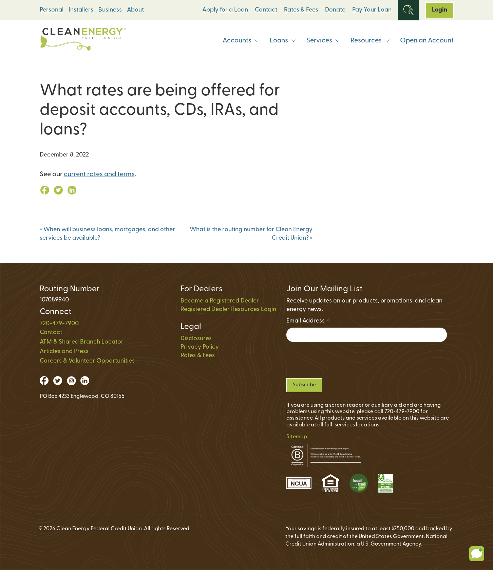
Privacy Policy (200, 347)
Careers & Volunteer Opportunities (87, 361)
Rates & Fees (301, 10)
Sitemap (296, 437)
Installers (81, 10)
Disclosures (196, 338)
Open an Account (427, 40)
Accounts (241, 40)
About (135, 10)
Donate (335, 10)
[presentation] (338, 360)
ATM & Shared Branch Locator (82, 342)
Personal (51, 10)
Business (110, 10)
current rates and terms (99, 174)
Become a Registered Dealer (220, 301)
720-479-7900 (59, 323)
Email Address (308, 322)
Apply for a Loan (225, 10)
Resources (370, 40)
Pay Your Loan (372, 10)
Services (323, 40)
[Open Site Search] (408, 10)
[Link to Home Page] (83, 41)
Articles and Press (64, 351)
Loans (283, 40)
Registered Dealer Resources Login (228, 309)
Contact (266, 10)
